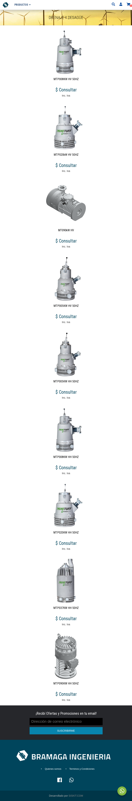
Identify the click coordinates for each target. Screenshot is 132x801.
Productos (21, 4)
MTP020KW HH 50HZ (66, 532)
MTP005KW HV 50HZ (66, 306)
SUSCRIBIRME (66, 730)
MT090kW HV (66, 230)
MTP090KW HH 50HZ (66, 683)
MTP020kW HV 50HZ (66, 154)
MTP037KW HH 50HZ (66, 608)
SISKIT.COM (76, 795)
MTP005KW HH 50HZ (66, 381)
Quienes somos (53, 768)
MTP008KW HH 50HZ (66, 457)
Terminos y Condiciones (82, 768)
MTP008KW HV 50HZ (66, 79)
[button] (128, 4)
